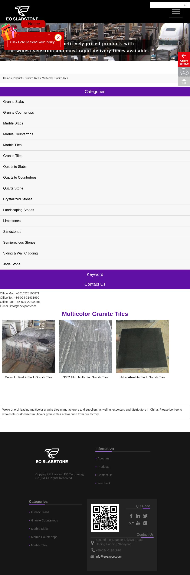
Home (6, 78)
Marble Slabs (13, 123)
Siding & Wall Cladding (20, 253)
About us (103, 458)
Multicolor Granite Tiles (55, 78)
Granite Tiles (32, 78)
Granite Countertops (18, 112)
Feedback (104, 483)
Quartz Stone (13, 188)
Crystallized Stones (17, 199)
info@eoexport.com (23, 306)
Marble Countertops (18, 134)
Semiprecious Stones (19, 242)
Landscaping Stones (18, 210)
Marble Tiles (12, 145)
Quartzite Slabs (14, 166)
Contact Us (105, 475)
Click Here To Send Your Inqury (32, 42)
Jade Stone (11, 264)
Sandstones (12, 231)
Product (17, 78)
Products (103, 466)
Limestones (12, 221)
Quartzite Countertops (20, 177)
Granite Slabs (13, 101)
